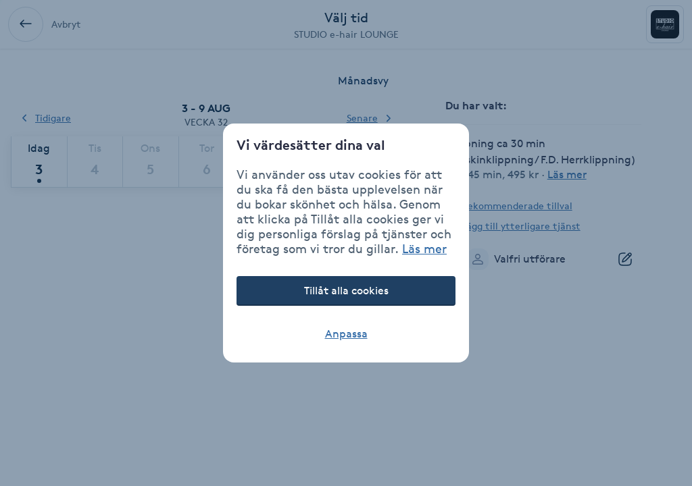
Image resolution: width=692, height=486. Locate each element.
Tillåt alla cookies (346, 290)
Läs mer (424, 248)
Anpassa (346, 333)
